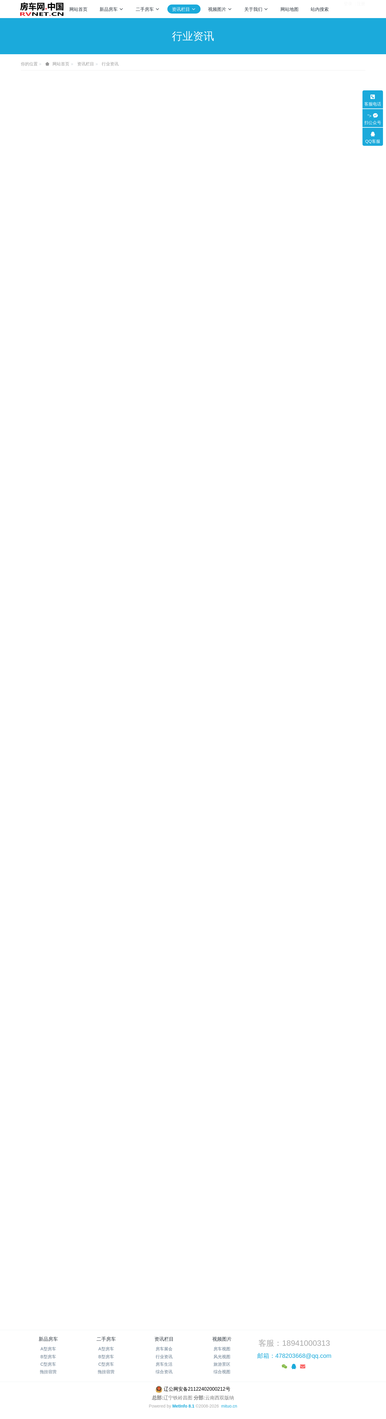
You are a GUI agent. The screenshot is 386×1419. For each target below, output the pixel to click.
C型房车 (48, 1364)
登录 (348, 8)
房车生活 (164, 1364)
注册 (361, 8)
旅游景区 (222, 1364)
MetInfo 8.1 (183, 1406)
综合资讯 (164, 1371)
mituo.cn (229, 1406)
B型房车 (48, 1356)
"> (372, 119)
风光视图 (222, 1356)
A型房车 (48, 1348)
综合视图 (222, 1371)
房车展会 (164, 1348)
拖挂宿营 (48, 1371)
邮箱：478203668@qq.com (294, 1355)
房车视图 (222, 1348)
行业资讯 (110, 63)
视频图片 (222, 1339)
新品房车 (48, 1339)
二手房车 (106, 1339)
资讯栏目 (85, 63)
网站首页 (78, 9)
